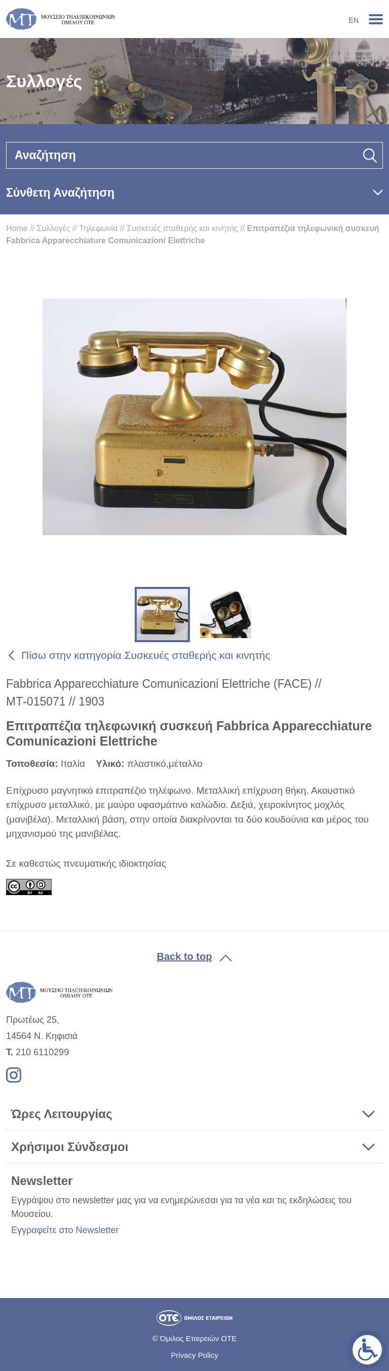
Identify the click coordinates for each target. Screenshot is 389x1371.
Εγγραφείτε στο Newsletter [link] (65, 1230)
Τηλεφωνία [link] (98, 228)
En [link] (354, 20)
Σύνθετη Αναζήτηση (60, 192)
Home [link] (17, 228)
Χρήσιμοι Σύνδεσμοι (69, 1147)
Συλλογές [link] (53, 228)
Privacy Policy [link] (194, 1355)
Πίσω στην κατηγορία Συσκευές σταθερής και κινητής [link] (145, 655)
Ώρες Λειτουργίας (61, 1114)
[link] (367, 1349)
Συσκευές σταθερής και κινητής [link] (182, 228)
